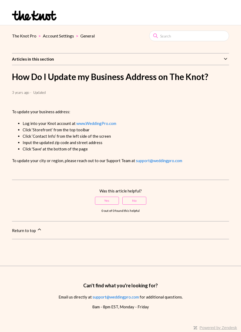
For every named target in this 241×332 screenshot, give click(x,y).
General (87, 35)
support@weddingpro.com (159, 160)
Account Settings (58, 35)
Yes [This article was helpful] (106, 201)
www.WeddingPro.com (96, 123)
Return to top (27, 230)
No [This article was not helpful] (134, 201)
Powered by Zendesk (218, 327)
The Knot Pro (24, 35)
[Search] (189, 36)
